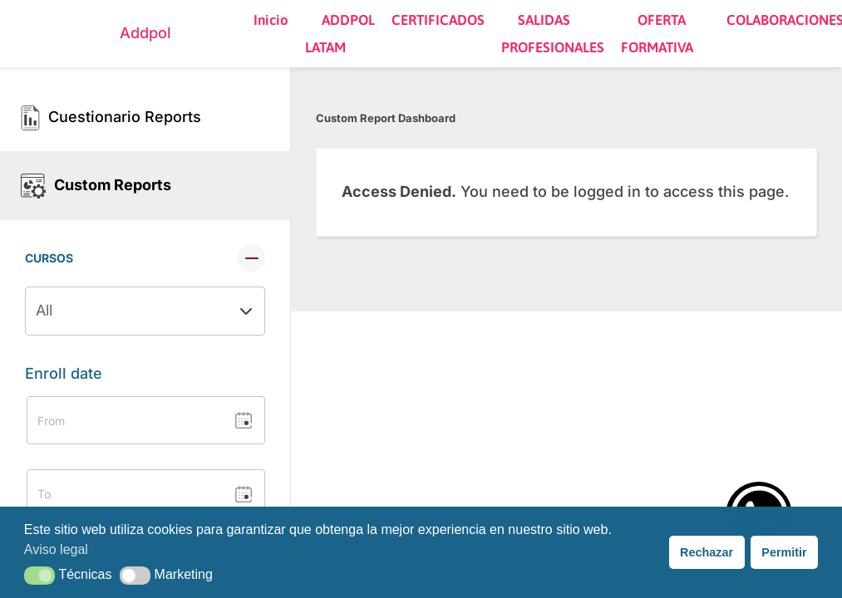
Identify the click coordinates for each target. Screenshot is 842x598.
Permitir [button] (783, 552)
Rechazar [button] (706, 552)
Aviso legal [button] (56, 549)
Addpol (145, 33)
